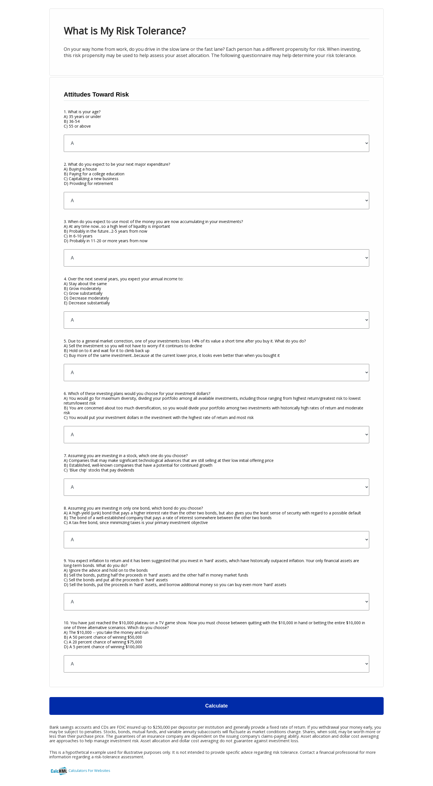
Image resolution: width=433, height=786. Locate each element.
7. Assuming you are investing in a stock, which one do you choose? (169, 463)
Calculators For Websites (89, 770)
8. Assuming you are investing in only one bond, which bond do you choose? (212, 515)
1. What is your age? (82, 119)
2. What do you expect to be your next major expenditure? (117, 173)
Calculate (216, 706)
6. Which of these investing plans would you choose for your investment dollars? (213, 405)
